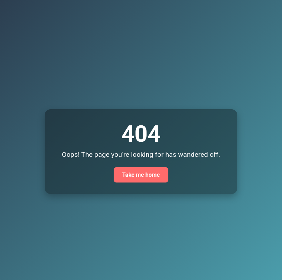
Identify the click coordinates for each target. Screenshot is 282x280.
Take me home (141, 174)
